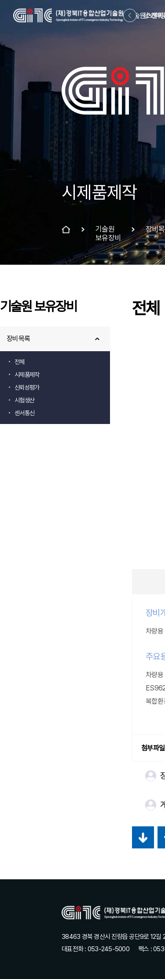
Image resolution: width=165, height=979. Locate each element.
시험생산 (24, 400)
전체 (20, 361)
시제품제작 (27, 374)
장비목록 (18, 338)
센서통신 (24, 412)
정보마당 (154, 15)
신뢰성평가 (27, 387)
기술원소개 (142, 15)
